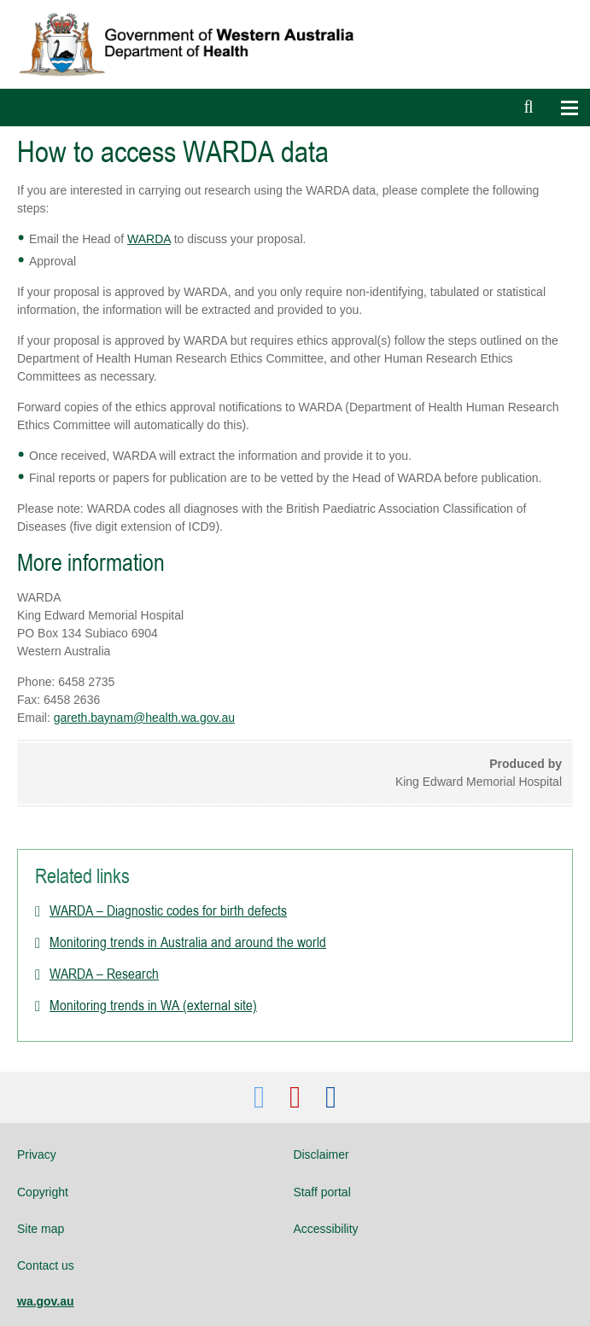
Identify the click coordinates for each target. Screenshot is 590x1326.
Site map (40, 1229)
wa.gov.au (45, 1301)
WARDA (149, 239)
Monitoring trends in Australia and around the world (188, 942)
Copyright (42, 1192)
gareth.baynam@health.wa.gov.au (144, 717)
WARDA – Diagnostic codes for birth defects (168, 910)
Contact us (45, 1265)
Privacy (36, 1154)
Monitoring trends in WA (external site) (153, 1005)
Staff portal (321, 1192)
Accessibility (325, 1229)
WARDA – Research (104, 973)
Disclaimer (320, 1154)
